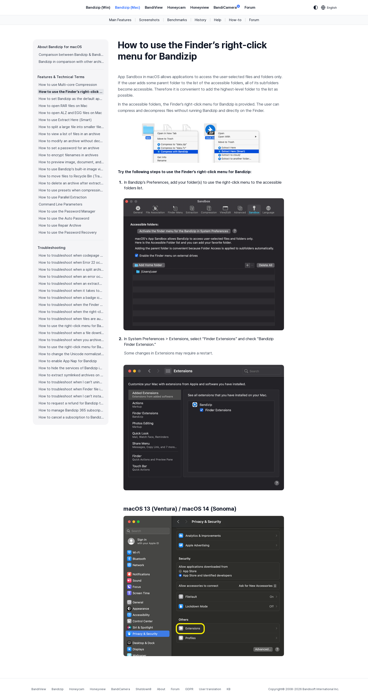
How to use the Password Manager (67, 211)
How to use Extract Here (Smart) (65, 120)
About (161, 689)
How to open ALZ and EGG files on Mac (70, 113)
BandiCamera (227, 7)
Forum (250, 7)
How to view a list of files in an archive (69, 134)
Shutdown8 (143, 689)
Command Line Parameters (60, 204)
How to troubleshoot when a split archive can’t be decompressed (71, 269)
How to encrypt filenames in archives (68, 155)
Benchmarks (177, 20)
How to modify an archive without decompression (71, 141)
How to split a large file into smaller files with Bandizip (71, 127)
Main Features (120, 20)
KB (228, 689)
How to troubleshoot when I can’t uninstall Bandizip (71, 382)
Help (217, 20)
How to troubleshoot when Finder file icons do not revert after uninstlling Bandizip (71, 389)
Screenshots (149, 20)
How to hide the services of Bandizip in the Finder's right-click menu (71, 368)
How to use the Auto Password (64, 218)
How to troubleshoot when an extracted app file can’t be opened (71, 284)
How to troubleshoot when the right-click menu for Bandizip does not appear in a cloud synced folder (71, 312)
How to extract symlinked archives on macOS (71, 375)
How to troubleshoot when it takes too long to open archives (71, 291)
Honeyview (199, 7)
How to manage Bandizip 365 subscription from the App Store (71, 410)
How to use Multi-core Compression (68, 85)
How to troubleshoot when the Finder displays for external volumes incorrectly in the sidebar (71, 305)
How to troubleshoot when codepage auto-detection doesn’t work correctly (71, 255)
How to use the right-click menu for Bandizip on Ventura (71, 326)
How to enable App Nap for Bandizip (68, 361)
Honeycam (176, 7)
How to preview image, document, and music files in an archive (71, 162)
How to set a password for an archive (69, 148)
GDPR (189, 689)
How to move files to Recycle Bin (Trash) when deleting (71, 176)
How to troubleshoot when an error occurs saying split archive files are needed (71, 276)
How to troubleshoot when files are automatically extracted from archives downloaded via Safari (71, 319)
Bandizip (58, 689)
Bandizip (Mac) (127, 7)
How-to (235, 20)
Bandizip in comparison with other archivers (71, 62)
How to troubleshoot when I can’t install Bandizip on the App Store (71, 396)
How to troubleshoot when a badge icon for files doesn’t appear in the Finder (71, 298)
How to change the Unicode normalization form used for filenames (71, 354)
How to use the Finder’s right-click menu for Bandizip (71, 92)
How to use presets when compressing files (71, 190)
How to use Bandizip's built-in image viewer (71, 169)
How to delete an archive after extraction (71, 183)
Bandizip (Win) (98, 7)
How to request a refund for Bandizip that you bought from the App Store (71, 403)
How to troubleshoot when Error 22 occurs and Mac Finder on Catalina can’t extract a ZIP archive (71, 262)
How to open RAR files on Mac (63, 106)
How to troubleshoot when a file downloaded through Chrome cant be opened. (71, 333)
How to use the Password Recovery (68, 232)
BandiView (154, 7)
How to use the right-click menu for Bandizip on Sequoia (71, 347)
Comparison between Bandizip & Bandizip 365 (71, 55)
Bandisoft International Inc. (321, 689)
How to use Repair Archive (60, 225)
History (200, 20)
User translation (210, 689)
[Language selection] (329, 7)
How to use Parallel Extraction (63, 197)
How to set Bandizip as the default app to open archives (71, 99)
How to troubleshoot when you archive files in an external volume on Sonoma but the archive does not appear (71, 340)
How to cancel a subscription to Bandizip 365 (71, 417)
